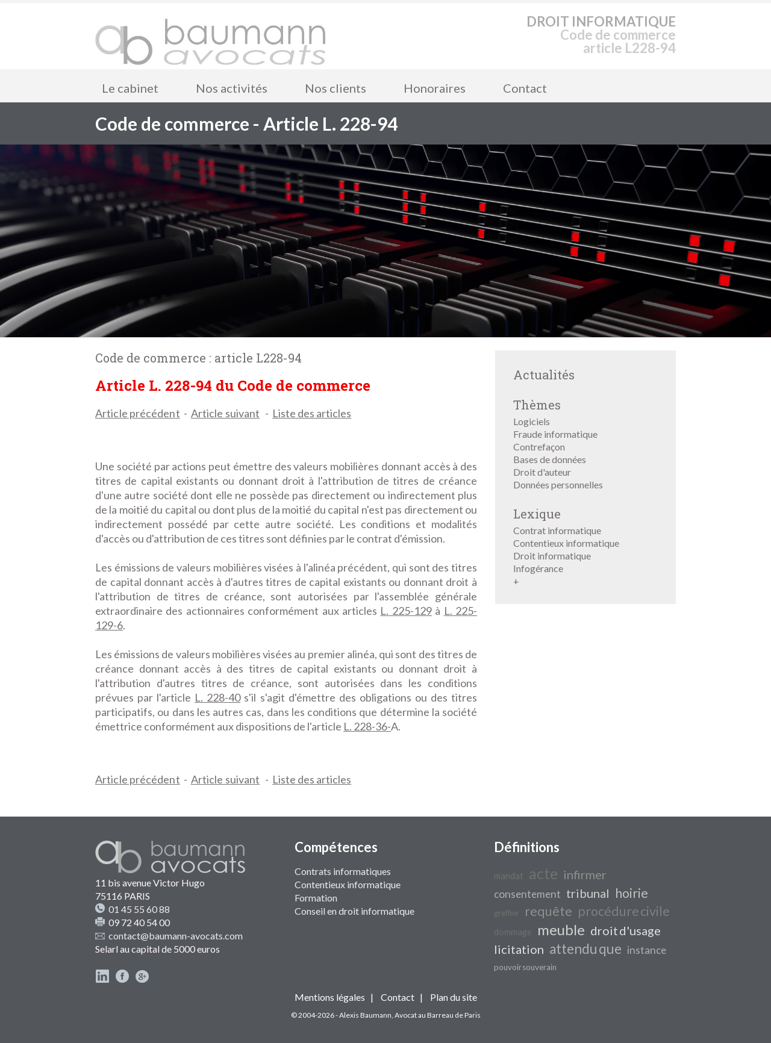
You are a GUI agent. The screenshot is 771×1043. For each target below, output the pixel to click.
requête (548, 911)
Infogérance (538, 568)
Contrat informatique (557, 530)
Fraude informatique (555, 434)
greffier (506, 913)
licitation (519, 949)
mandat (508, 876)
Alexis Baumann (365, 1015)
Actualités (544, 374)
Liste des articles (311, 413)
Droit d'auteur (542, 472)
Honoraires (435, 88)
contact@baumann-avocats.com (175, 935)
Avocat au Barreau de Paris (438, 1015)
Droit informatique (552, 555)
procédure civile (624, 911)
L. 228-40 (217, 697)
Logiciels (531, 421)
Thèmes (537, 405)
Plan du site (453, 997)
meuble (561, 929)
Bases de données (549, 459)
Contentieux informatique (566, 543)
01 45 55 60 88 (139, 909)
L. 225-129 (405, 610)
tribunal (588, 893)
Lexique (537, 514)
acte (543, 873)
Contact (525, 88)
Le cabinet (130, 88)
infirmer (585, 874)
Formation (316, 897)
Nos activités (231, 88)
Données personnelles (558, 484)
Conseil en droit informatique (354, 911)
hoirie (631, 893)
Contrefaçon (539, 446)
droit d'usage (625, 930)
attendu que (585, 949)
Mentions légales (330, 997)
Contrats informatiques (343, 871)
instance (646, 950)
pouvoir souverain (525, 967)
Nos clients (335, 88)
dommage (513, 932)
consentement (527, 894)
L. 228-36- (367, 726)
